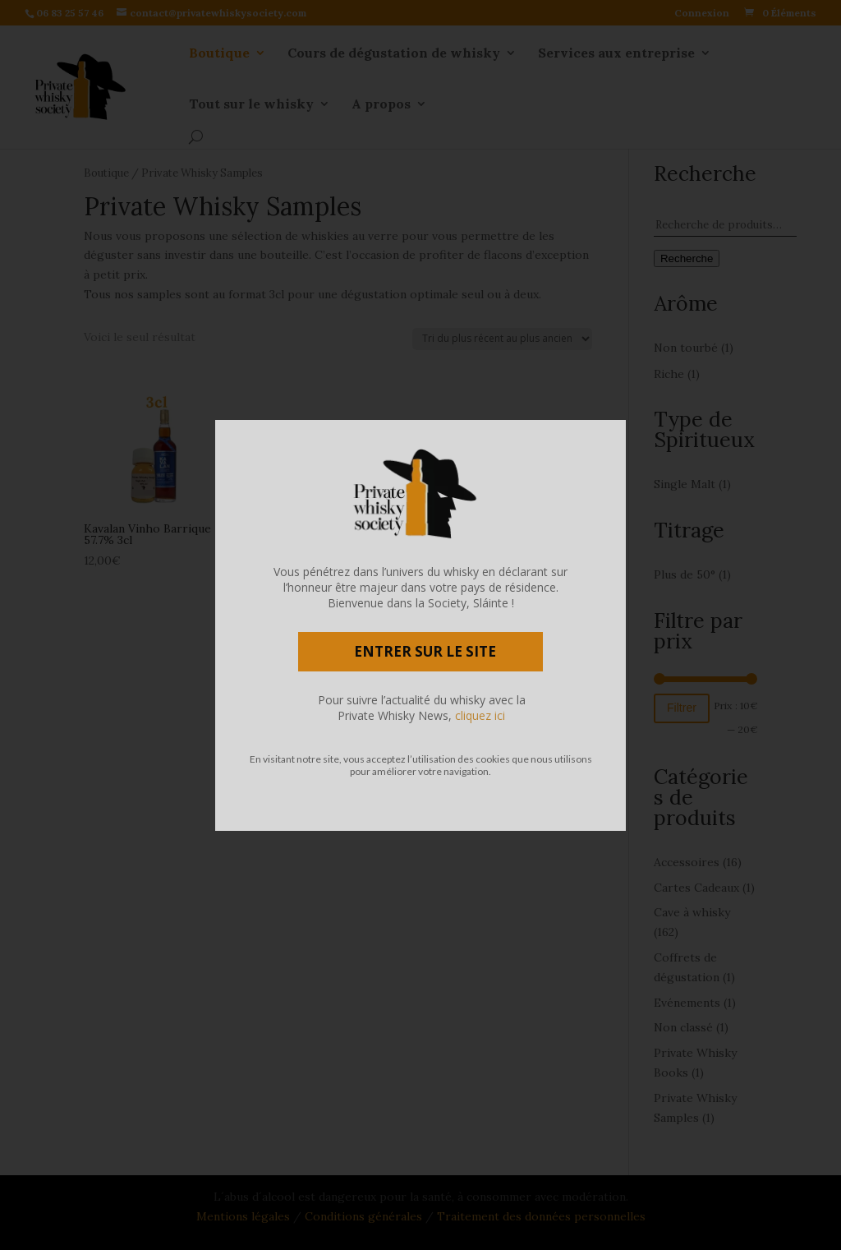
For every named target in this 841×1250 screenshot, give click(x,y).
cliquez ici (480, 715)
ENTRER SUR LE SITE (425, 651)
